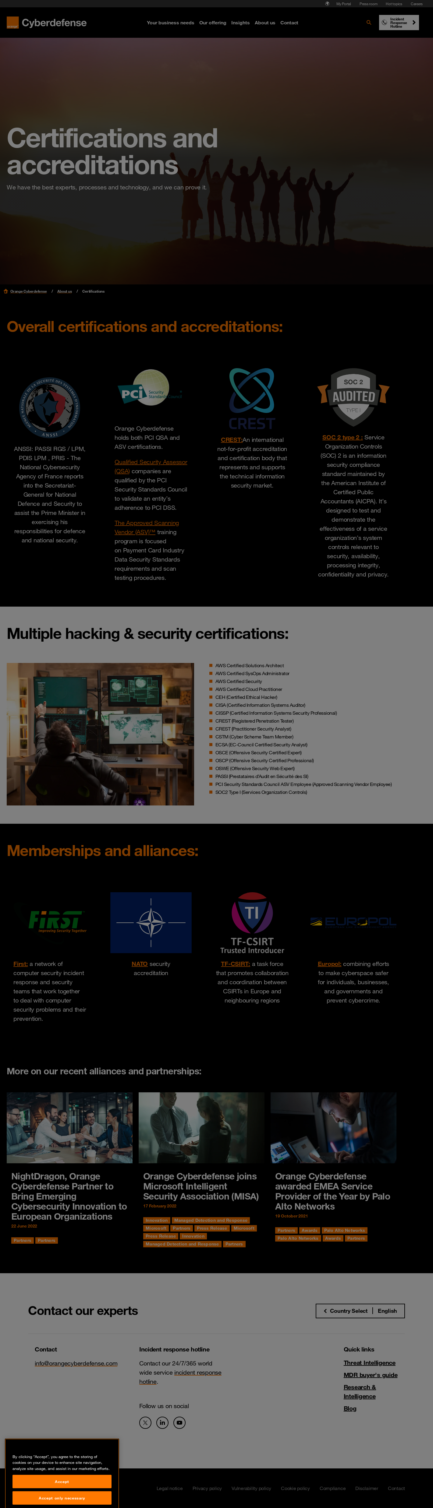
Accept (62, 1497)
